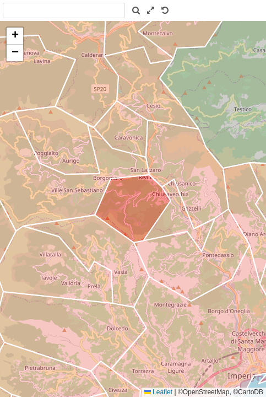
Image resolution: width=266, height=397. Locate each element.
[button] (15, 36)
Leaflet (158, 392)
